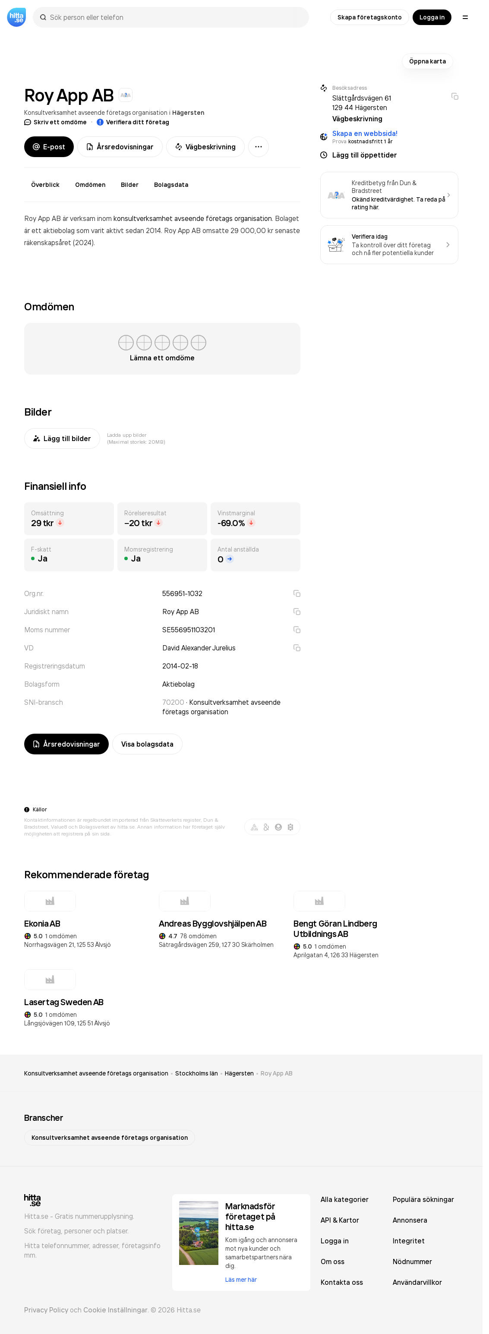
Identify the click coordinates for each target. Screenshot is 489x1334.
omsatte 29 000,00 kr (238, 230)
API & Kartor (340, 1220)
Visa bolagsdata (147, 744)
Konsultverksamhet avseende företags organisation (95, 112)
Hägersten (188, 113)
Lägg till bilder (62, 438)
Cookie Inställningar (115, 1310)
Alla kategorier (345, 1199)
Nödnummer (412, 1261)
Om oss (332, 1261)
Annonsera (410, 1220)
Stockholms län (196, 1073)
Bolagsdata (171, 185)
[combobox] (175, 17)
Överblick (45, 185)
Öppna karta (427, 61)
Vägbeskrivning (205, 146)
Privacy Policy (46, 1310)
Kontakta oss (342, 1282)
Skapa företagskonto (370, 17)
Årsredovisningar (120, 146)
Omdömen (90, 185)
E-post (49, 146)
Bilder (130, 185)
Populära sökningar (423, 1199)
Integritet (409, 1240)
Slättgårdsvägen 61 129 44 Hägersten (361, 103)
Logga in (432, 17)
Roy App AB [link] (277, 1073)
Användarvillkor (417, 1282)
